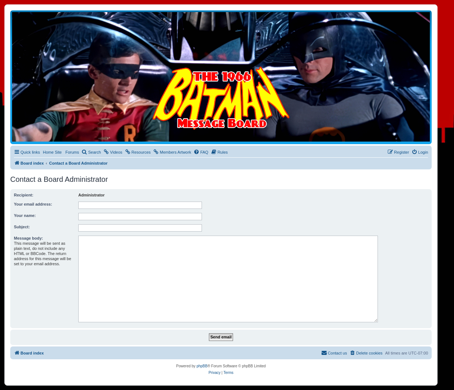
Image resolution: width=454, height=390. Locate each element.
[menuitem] (91, 152)
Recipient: (23, 195)
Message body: (28, 238)
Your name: (25, 215)
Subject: (22, 227)
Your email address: (33, 204)
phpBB (201, 366)
